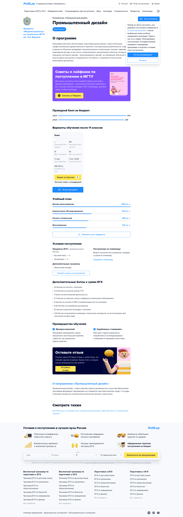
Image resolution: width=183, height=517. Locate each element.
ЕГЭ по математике (102, 479)
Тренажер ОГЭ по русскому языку (73, 478)
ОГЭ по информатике (139, 490)
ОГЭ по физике (136, 494)
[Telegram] (153, 512)
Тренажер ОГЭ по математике (71, 482)
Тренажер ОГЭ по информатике (72, 496)
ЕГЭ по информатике (103, 490)
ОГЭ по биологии (137, 486)
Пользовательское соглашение (82, 513)
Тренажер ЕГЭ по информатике (36, 496)
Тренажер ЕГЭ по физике (34, 499)
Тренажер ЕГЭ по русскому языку (37, 478)
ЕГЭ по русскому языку (104, 475)
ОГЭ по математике (138, 479)
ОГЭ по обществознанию (141, 483)
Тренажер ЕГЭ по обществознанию (30, 487)
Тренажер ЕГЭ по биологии (35, 492)
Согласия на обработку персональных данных (99, 462)
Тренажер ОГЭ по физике (70, 499)
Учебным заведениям (32, 513)
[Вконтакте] (149, 512)
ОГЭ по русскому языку (140, 475)
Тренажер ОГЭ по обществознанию (66, 487)
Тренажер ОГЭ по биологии (71, 492)
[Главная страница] (29, 3)
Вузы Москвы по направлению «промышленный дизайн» (77, 411)
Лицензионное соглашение (55, 513)
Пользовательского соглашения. (140, 462)
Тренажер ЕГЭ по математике (36, 482)
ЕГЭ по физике (100, 494)
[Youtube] (158, 512)
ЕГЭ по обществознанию (105, 483)
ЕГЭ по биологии (101, 486)
